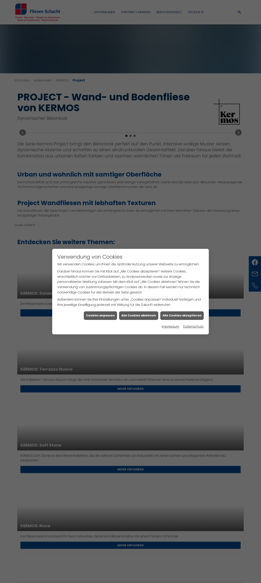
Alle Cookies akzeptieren (182, 299)
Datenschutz (193, 310)
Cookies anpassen (100, 299)
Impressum (170, 310)
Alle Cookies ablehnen (138, 299)
